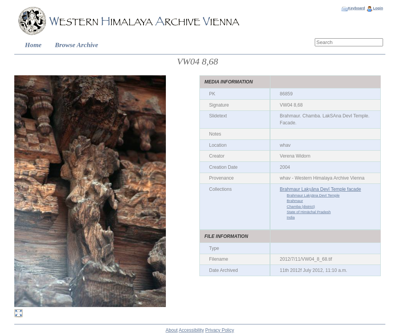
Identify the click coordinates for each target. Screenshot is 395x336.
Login (378, 8)
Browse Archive (76, 45)
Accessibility (191, 330)
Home (33, 45)
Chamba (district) (301, 206)
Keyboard (356, 8)
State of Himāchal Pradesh (309, 212)
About (171, 330)
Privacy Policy (219, 330)
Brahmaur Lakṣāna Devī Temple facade (320, 189)
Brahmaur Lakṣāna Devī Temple (313, 195)
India (291, 217)
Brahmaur (295, 201)
